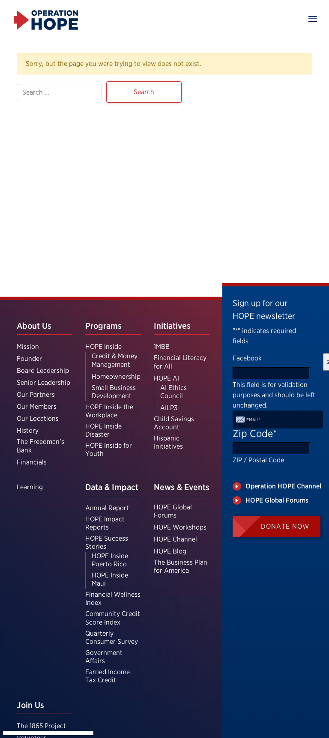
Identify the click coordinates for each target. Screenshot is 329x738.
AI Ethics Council (173, 392)
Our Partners (36, 394)
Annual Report (107, 508)
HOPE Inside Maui (110, 579)
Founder (29, 358)
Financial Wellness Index (113, 598)
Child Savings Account (174, 423)
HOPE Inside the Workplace (109, 411)
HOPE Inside (103, 346)
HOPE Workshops (180, 527)
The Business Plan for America (180, 566)
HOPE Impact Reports (105, 523)
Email (253, 419)
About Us (34, 326)
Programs (103, 326)
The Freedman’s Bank (40, 445)
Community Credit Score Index (112, 618)
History (28, 430)
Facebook (247, 358)
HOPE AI (166, 378)
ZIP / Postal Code (258, 460)
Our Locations (38, 418)
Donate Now (285, 526)
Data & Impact (111, 487)
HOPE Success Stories (106, 542)
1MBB (162, 346)
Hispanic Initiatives (168, 442)
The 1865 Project (41, 726)
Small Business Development (114, 392)
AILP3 (168, 408)
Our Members (37, 406)
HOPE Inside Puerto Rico (110, 560)
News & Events (181, 487)
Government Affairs (104, 657)
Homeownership (116, 376)
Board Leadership (43, 370)
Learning (30, 487)
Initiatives (172, 326)
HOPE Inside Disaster (103, 430)
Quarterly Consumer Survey (111, 637)
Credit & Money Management (115, 360)
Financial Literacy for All (180, 362)
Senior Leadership (43, 382)
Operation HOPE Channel (283, 486)
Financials (32, 462)
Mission (28, 346)
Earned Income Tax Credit (107, 676)
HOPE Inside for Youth (108, 449)
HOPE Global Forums (173, 511)
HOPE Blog (170, 551)
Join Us (30, 705)
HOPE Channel (175, 539)
